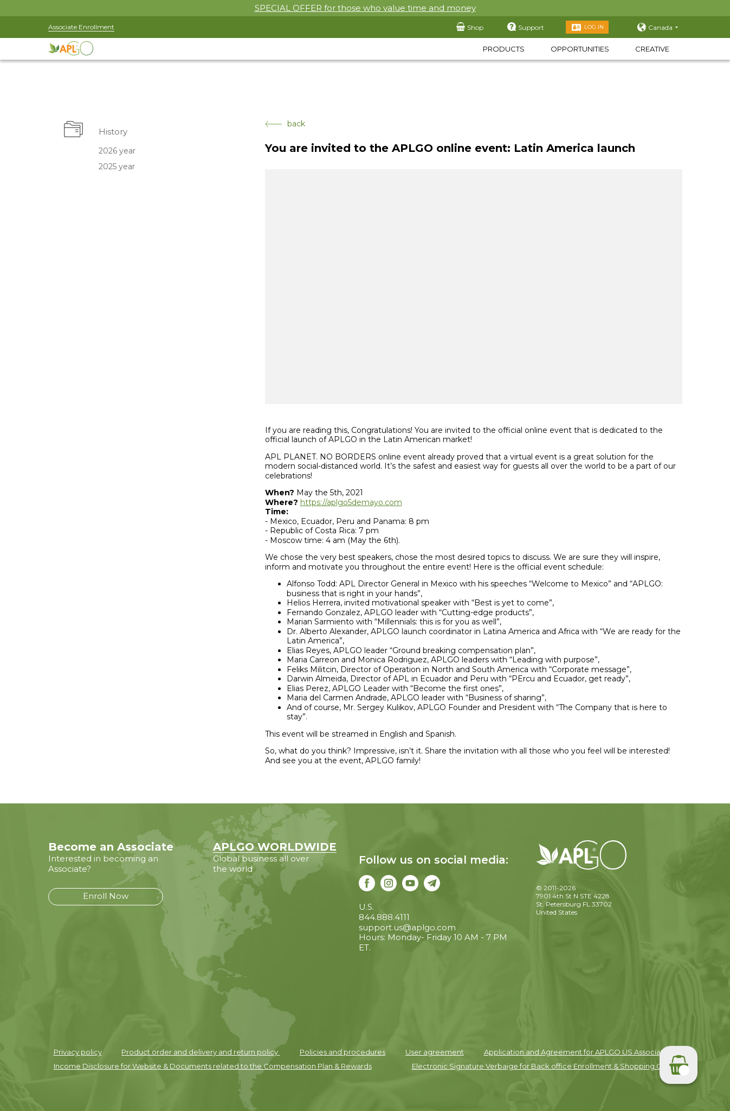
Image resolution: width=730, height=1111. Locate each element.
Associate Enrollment (81, 27)
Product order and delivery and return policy (200, 1052)
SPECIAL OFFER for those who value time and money (365, 8)
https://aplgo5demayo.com (351, 502)
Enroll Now (105, 896)
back (285, 124)
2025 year (117, 166)
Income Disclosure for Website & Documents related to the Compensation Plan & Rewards (213, 1066)
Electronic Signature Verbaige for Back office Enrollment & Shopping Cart (541, 1066)
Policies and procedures (342, 1052)
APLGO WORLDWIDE (275, 846)
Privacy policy (78, 1052)
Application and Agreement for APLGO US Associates (577, 1052)
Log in (594, 26)
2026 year (117, 151)
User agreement (434, 1052)
